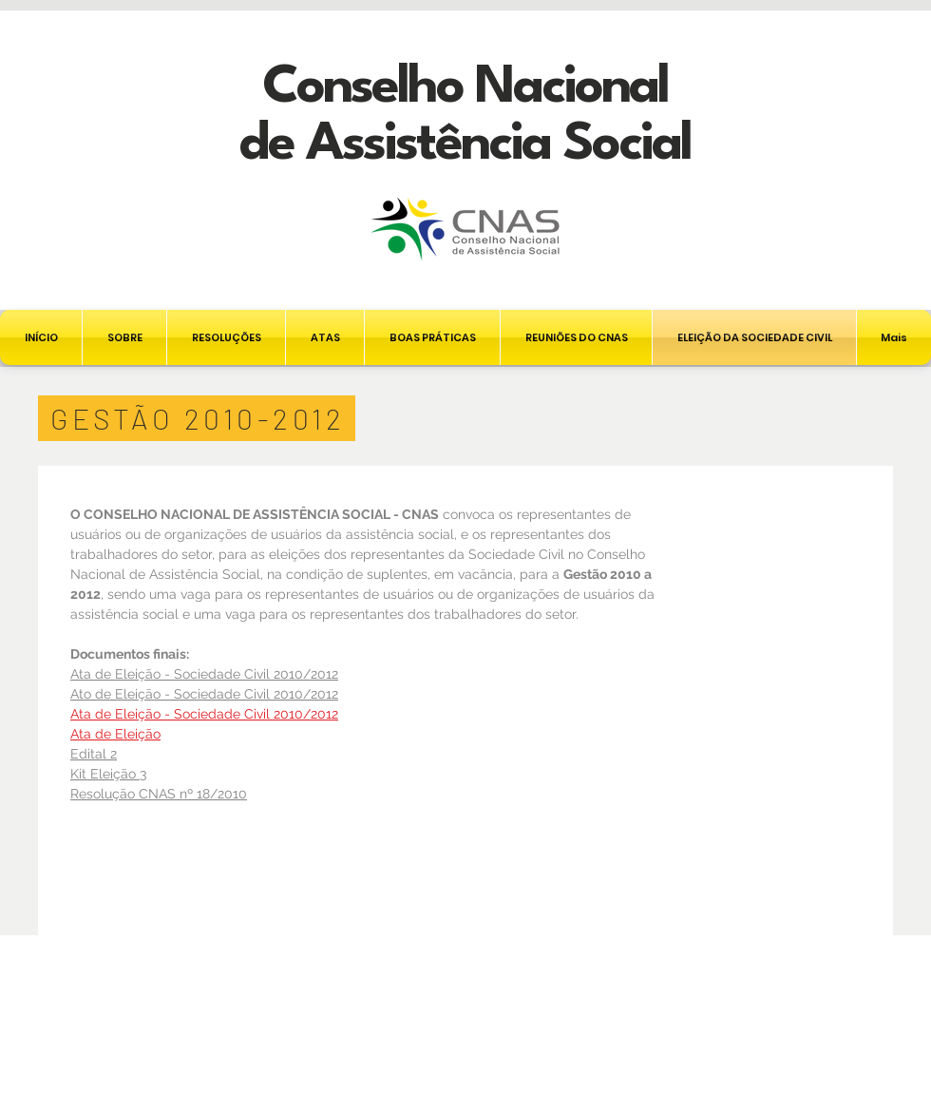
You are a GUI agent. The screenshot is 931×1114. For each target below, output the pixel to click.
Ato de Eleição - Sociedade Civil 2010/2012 (204, 693)
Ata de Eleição (115, 733)
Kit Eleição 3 (108, 773)
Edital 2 (93, 753)
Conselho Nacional (465, 88)
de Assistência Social (465, 145)
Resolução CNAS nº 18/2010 (158, 793)
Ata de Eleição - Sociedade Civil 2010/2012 (204, 674)
